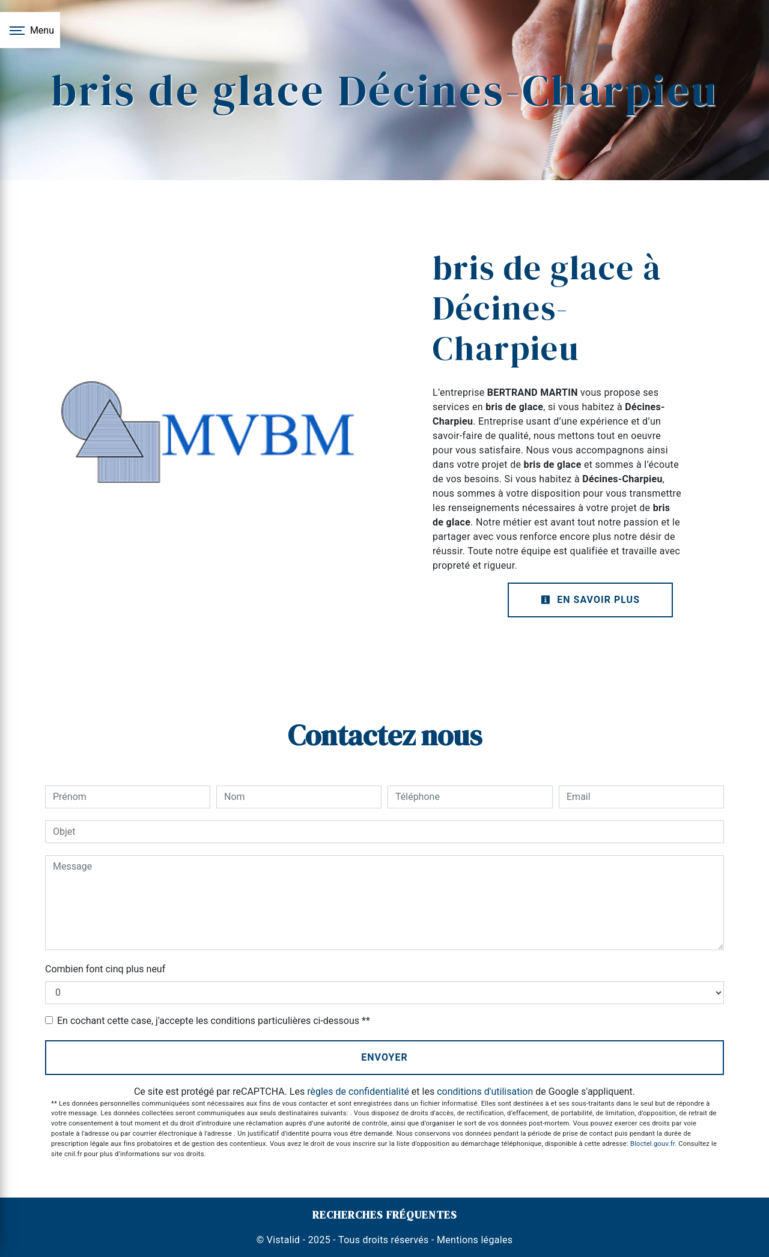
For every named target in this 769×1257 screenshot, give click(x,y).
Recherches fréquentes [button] (384, 1215)
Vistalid (283, 1240)
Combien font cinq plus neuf (105, 969)
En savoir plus (590, 599)
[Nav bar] (30, 30)
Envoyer (384, 1057)
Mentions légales (473, 1240)
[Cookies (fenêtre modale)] (3, 1249)
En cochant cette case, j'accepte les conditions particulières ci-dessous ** (213, 1020)
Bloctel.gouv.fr (652, 1144)
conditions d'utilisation (485, 1091)
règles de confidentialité (358, 1091)
